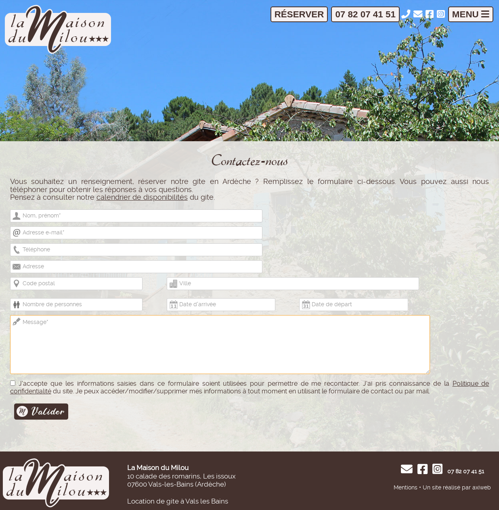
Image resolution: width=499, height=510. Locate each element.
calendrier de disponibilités (142, 197)
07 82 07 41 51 (365, 14)
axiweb (481, 487)
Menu (470, 14)
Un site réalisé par (447, 487)
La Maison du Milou (158, 468)
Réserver (299, 14)
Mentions (405, 487)
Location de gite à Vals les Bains (177, 501)
